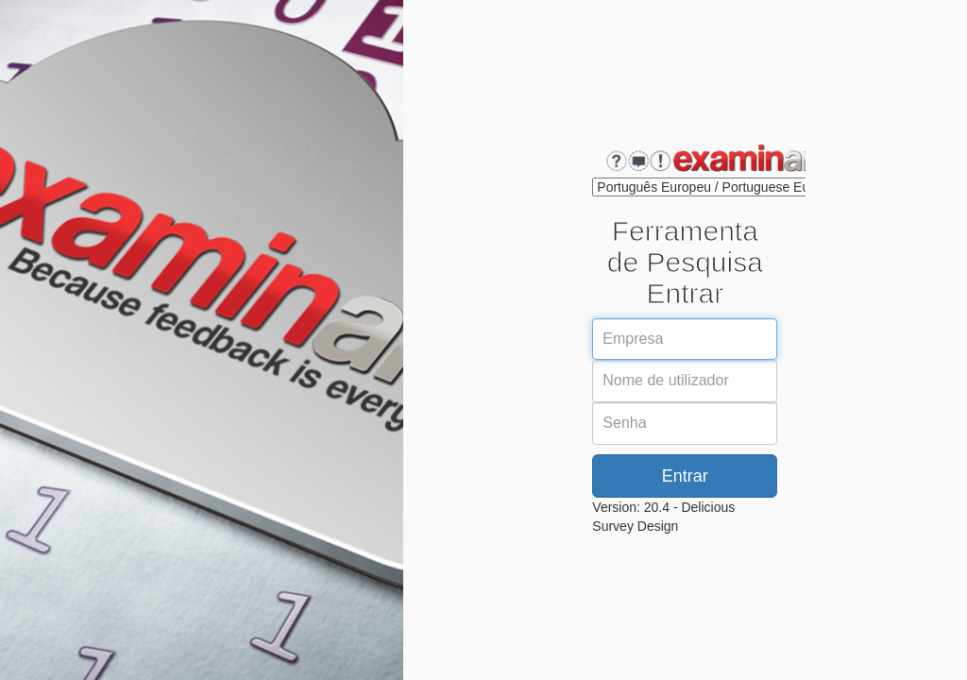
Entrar (685, 476)
